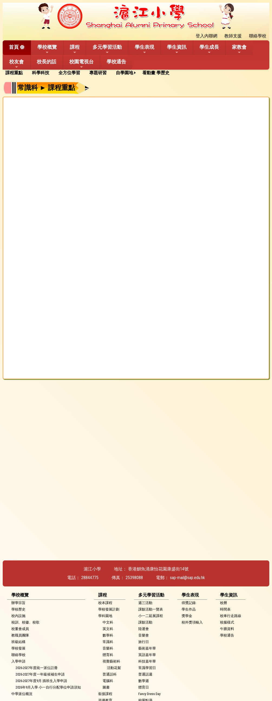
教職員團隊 (20, 635)
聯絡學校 (18, 655)
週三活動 (145, 603)
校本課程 (105, 603)
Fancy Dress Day (149, 694)
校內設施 (18, 616)
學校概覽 (47, 49)
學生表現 (144, 49)
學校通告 (116, 61)
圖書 (106, 687)
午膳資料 (227, 629)
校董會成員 (20, 629)
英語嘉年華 (147, 655)
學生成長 (209, 49)
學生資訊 (176, 49)
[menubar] (89, 73)
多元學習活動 (107, 49)
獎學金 (187, 616)
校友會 (16, 64)
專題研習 (98, 72)
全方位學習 (69, 72)
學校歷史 (18, 609)
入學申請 (18, 661)
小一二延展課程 (150, 616)
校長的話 (46, 61)
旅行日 (143, 642)
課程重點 (14, 72)
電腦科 (108, 681)
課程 (75, 49)
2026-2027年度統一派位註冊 (37, 668)
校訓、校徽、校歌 (25, 622)
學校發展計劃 (108, 609)
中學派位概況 (21, 694)
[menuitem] (16, 73)
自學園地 (124, 72)
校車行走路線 (230, 616)
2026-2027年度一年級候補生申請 (40, 674)
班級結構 (18, 642)
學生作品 (189, 609)
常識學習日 (147, 668)
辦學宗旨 (18, 603)
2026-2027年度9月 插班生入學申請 (41, 681)
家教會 (239, 49)
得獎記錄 (189, 603)
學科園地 (105, 616)
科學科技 (40, 72)
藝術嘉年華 (147, 648)
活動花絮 (114, 668)
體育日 (143, 687)
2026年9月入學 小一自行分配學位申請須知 (48, 687)
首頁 (14, 47)
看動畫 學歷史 (155, 72)
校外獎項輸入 (192, 622)
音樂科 (108, 648)
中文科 (108, 622)
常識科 (108, 642)
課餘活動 (145, 622)
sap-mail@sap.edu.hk (187, 577)
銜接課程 (105, 694)
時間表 (225, 609)
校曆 (223, 603)
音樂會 (143, 635)
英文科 (108, 629)
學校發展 (18, 648)
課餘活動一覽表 (150, 609)
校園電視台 (81, 64)
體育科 (108, 655)
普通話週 (145, 674)
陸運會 (143, 629)
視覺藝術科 (111, 661)
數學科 (108, 635)
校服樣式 (227, 622)
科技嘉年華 (147, 661)
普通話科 (110, 674)
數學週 (143, 681)
